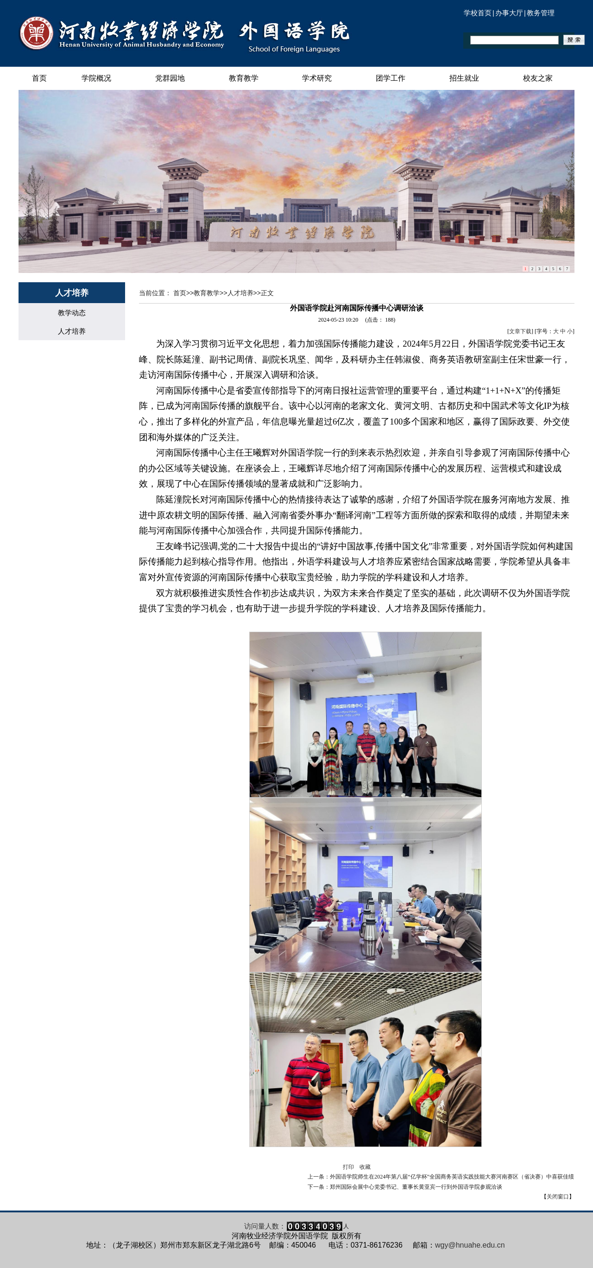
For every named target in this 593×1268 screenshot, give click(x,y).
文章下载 (520, 331)
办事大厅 (509, 13)
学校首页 (478, 13)
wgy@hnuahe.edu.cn (470, 1245)
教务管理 (541, 13)
